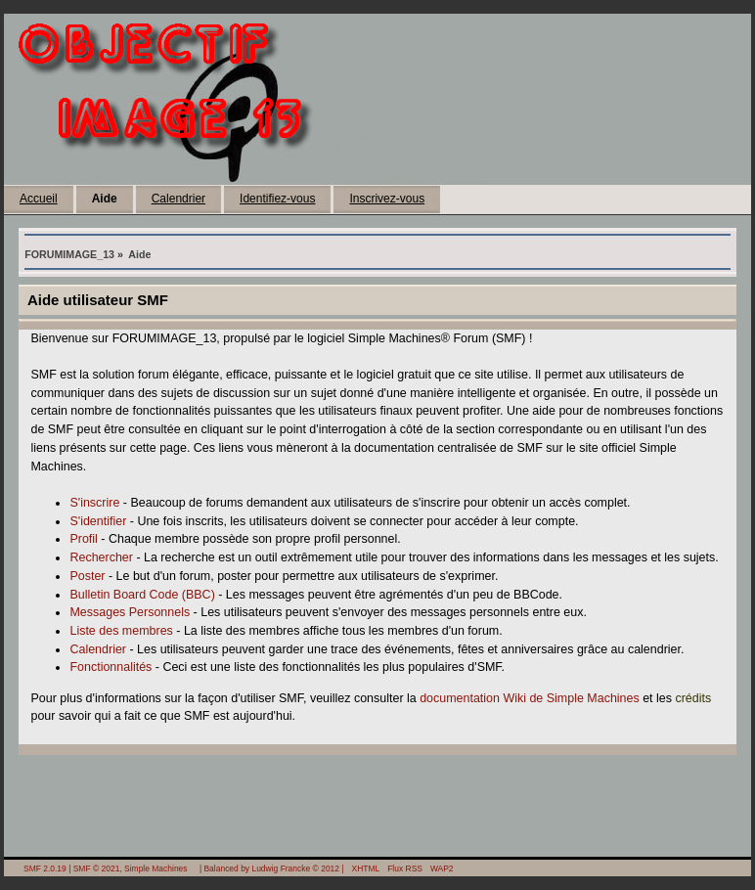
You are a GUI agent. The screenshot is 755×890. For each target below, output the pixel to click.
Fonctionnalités (110, 667)
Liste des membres (120, 631)
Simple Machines (155, 868)
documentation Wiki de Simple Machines (530, 698)
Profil (83, 539)
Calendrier (178, 198)
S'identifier (97, 521)
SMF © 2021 (96, 868)
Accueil (39, 198)
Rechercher (100, 557)
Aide (104, 198)
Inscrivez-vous (386, 198)
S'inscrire (94, 503)
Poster (87, 576)
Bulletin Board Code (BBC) (141, 594)
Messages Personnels (129, 612)
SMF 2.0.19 (45, 868)
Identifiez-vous (277, 198)
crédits (693, 698)
